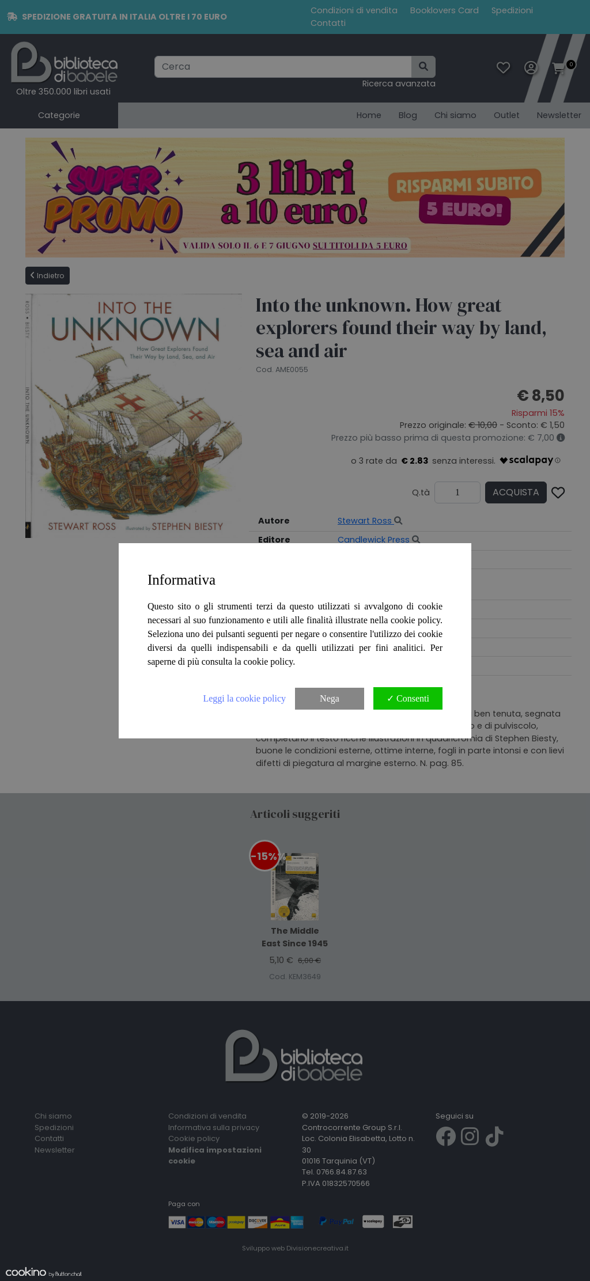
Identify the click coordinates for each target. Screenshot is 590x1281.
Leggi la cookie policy (244, 698)
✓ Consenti (408, 698)
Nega (329, 698)
